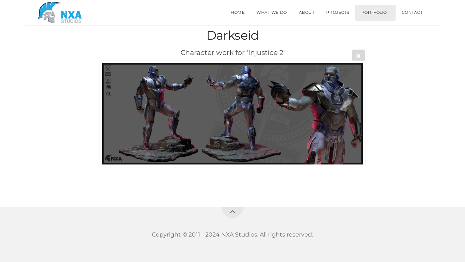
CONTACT (412, 12)
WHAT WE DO (271, 12)
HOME (237, 12)
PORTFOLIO (374, 12)
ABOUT (307, 12)
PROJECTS (337, 12)
